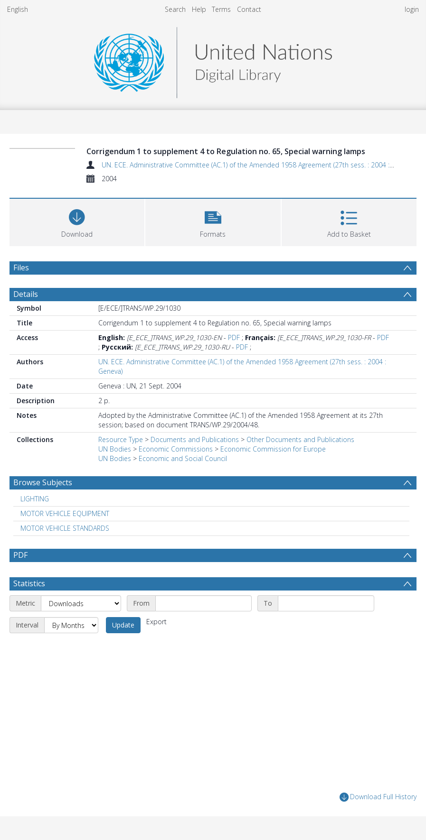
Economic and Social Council (183, 458)
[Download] (76, 221)
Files (21, 267)
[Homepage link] (213, 60)
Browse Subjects (42, 482)
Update (123, 624)
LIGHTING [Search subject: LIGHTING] (34, 498)
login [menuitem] (412, 9)
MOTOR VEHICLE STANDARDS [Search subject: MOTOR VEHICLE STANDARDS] (64, 528)
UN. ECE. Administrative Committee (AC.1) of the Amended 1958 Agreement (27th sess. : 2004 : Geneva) (259, 164)
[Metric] (81, 603)
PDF (234, 337)
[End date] (326, 603)
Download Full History (378, 797)
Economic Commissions (176, 448)
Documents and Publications (195, 439)
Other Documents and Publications (300, 439)
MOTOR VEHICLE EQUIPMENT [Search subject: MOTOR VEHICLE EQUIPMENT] (64, 513)
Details (25, 294)
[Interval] (71, 625)
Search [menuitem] (175, 9)
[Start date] (203, 603)
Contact (249, 9)
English (17, 9)
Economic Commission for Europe (273, 448)
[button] (212, 221)
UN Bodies (114, 448)
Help (199, 9)
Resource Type (120, 439)
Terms (221, 9)
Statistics (29, 583)
